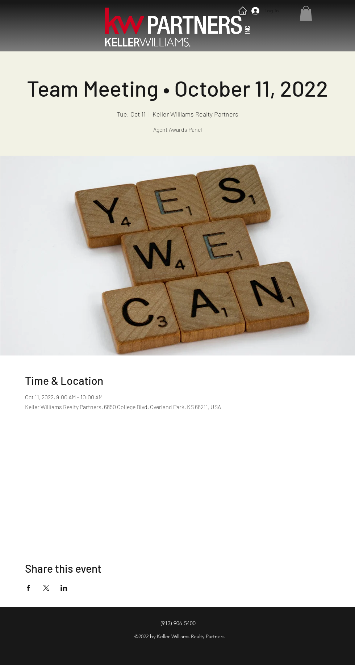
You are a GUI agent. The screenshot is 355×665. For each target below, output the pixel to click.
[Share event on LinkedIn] (63, 588)
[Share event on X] (46, 588)
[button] (306, 13)
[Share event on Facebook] (28, 588)
